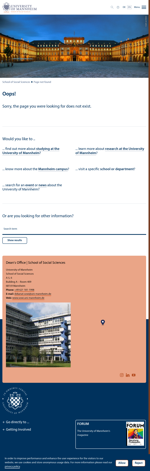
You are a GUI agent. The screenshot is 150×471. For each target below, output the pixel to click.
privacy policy (16, 466)
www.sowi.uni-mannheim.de (28, 298)
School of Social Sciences (16, 82)
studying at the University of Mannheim (30, 151)
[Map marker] (106, 333)
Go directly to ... (15, 422)
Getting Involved (16, 429)
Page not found (42, 82)
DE (124, 7)
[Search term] (74, 229)
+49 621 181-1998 (24, 290)
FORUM (83, 424)
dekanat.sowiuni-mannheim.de (32, 294)
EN (129, 7)
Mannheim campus (53, 169)
